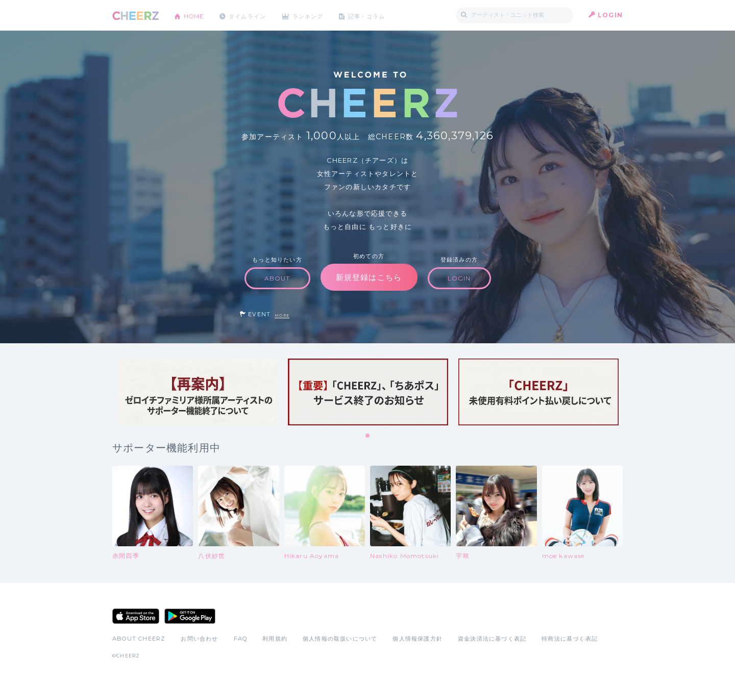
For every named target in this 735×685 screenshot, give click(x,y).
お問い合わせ (199, 638)
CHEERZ (135, 15)
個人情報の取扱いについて (340, 638)
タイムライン (252, 15)
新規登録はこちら (369, 277)
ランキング (317, 15)
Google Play (189, 616)
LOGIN (610, 15)
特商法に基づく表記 (570, 638)
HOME (195, 15)
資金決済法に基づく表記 (492, 638)
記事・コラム (379, 15)
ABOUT (277, 278)
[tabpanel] (197, 392)
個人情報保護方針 (418, 638)
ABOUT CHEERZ (138, 638)
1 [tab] (368, 436)
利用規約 (274, 638)
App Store (135, 616)
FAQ (241, 638)
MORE (282, 315)
